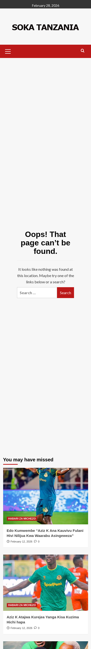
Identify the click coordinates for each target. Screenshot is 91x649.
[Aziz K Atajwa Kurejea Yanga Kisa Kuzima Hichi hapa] (45, 583)
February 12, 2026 (22, 541)
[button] (8, 51)
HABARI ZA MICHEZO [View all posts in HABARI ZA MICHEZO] (22, 518)
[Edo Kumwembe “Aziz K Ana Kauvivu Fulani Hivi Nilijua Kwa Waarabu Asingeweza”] (45, 496)
